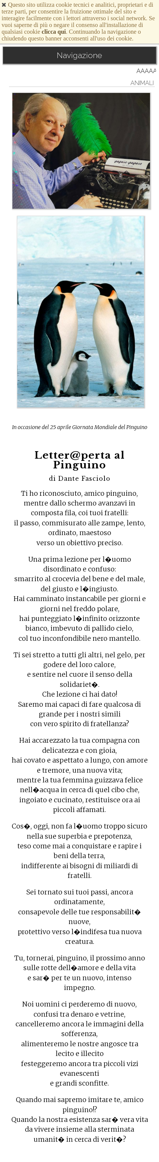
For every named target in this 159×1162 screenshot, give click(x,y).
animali (142, 83)
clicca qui (54, 31)
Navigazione (79, 55)
